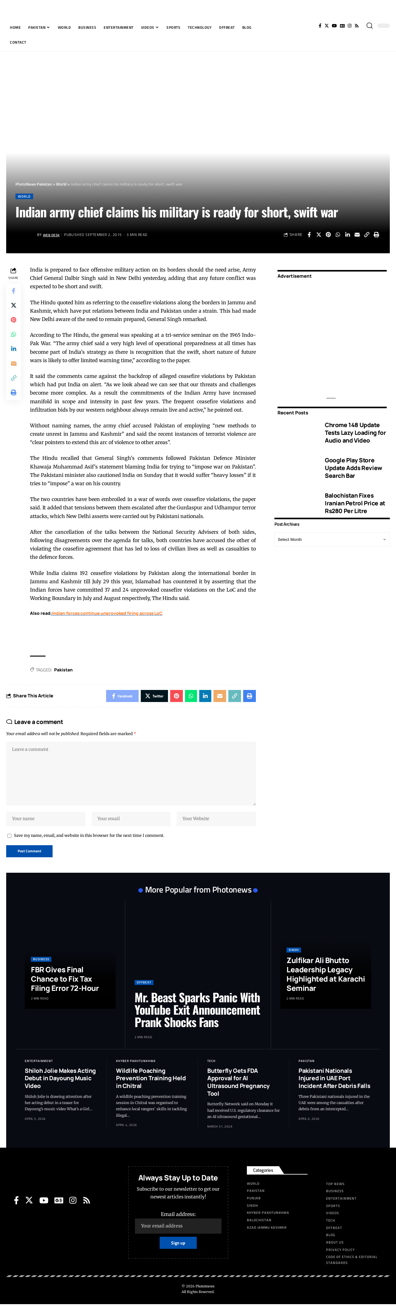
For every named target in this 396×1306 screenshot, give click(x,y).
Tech (211, 1062)
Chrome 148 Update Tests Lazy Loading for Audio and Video (355, 431)
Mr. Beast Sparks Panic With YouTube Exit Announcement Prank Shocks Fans (197, 1011)
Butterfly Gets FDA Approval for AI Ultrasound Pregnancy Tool (238, 1083)
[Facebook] (320, 25)
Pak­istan (63, 670)
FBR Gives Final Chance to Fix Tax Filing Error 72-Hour (65, 980)
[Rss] (356, 25)
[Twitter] (326, 25)
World (25, 196)
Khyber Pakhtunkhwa (136, 1062)
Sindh (294, 951)
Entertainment (39, 1062)
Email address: (178, 1224)
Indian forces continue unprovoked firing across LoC (108, 613)
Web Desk (52, 235)
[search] (370, 25)
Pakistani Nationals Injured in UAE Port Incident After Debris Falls (334, 1079)
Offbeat (144, 984)
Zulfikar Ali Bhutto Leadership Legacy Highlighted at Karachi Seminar (325, 976)
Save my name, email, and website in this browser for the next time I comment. (89, 836)
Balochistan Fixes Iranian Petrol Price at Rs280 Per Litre (355, 502)
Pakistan (307, 1062)
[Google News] (342, 25)
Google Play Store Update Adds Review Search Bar (353, 466)
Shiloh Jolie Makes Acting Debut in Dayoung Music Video (60, 1079)
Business (41, 961)
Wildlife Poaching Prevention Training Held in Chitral (151, 1079)
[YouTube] (334, 25)
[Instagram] (349, 25)
